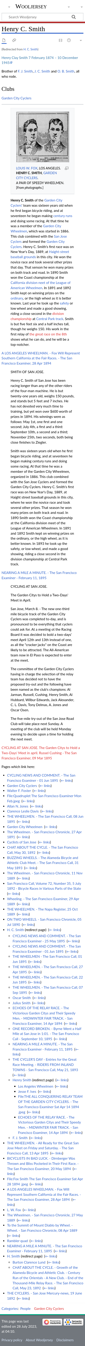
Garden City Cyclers (17, 98)
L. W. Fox (14, 1210)
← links (66, 780)
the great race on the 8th (48, 334)
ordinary (17, 298)
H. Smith (13, 1256)
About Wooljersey (39, 1340)
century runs (62, 216)
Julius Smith (21, 1003)
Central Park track (49, 319)
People (25, 1308)
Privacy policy (12, 1340)
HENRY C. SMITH (29, 173)
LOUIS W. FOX (26, 168)
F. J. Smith (25, 71)
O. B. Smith (65, 71)
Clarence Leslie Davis (23, 811)
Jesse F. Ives (27, 1091)
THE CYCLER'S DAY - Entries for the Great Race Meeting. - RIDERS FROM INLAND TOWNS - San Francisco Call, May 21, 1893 (45, 1064)
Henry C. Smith (22, 200)
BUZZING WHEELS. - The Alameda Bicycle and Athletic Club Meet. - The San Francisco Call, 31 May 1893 (43, 863)
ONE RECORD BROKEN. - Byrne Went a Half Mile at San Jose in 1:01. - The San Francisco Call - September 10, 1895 (46, 1034)
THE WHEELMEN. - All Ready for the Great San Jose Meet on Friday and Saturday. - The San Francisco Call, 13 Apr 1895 (43, 1148)
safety (64, 303)
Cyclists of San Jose (21, 842)
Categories (10, 1308)
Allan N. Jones (17, 806)
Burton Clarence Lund (28, 1262)
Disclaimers (65, 1340)
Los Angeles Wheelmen (35, 1086)
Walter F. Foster (19, 791)
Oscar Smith (21, 998)
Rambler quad (17, 1241)
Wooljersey (31, 6)
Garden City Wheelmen (24, 827)
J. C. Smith (42, 71)
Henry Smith (21, 1080)
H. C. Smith (30, 49)
